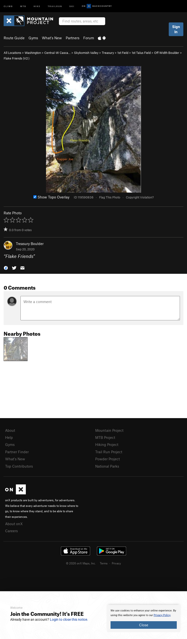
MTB (23, 6)
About (10, 430)
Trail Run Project (108, 452)
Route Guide (14, 38)
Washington (33, 53)
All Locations (12, 53)
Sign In (176, 29)
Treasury (108, 53)
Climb (8, 6)
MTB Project (105, 437)
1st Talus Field (141, 53)
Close (143, 625)
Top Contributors (19, 466)
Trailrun (55, 6)
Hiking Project (106, 444)
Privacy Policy (162, 615)
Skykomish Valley (86, 53)
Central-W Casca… (57, 53)
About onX (14, 523)
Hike (37, 6)
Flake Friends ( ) (16, 58)
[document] (144, 618)
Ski (72, 6)
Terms (104, 563)
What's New (52, 38)
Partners (72, 38)
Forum (88, 38)
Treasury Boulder (30, 243)
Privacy (116, 563)
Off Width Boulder (166, 53)
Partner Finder (17, 452)
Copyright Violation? (140, 197)
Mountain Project (109, 430)
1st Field (122, 53)
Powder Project (107, 459)
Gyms (33, 38)
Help (9, 437)
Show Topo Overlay (51, 197)
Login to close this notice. (69, 619)
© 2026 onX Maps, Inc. (81, 563)
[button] (6, 267)
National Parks (107, 466)
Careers (11, 531)
